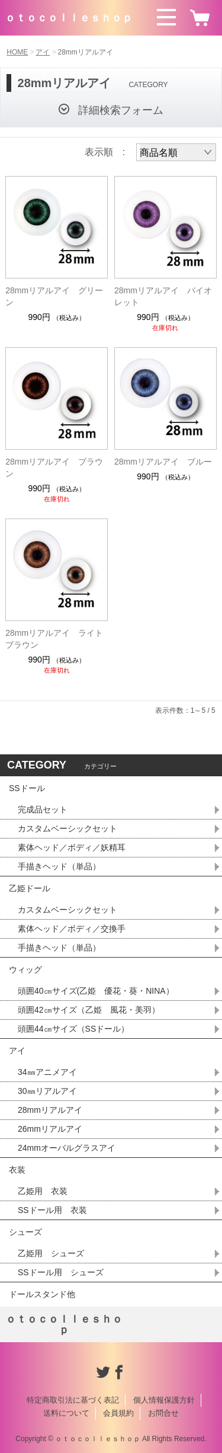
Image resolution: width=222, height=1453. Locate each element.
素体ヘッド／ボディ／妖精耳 (72, 847)
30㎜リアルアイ (47, 1091)
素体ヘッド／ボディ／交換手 (72, 928)
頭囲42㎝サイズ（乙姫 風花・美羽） (89, 1009)
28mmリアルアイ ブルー (163, 461)
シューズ (25, 1232)
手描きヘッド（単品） (59, 866)
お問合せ (163, 1413)
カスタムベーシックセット (67, 828)
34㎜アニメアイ (47, 1072)
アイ (43, 52)
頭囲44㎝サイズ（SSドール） (73, 1028)
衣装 (17, 1169)
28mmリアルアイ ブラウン (54, 467)
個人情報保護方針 (164, 1400)
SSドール (27, 788)
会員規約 (118, 1413)
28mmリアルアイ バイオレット (163, 296)
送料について (66, 1413)
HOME (17, 52)
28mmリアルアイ (50, 1110)
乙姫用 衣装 (42, 1191)
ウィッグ (25, 969)
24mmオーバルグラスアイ (66, 1148)
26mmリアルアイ (50, 1129)
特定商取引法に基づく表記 (73, 1400)
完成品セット (42, 809)
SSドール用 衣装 (52, 1210)
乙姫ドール (29, 888)
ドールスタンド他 (42, 1294)
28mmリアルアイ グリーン (54, 296)
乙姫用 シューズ (51, 1253)
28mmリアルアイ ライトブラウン (54, 638)
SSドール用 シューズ (61, 1272)
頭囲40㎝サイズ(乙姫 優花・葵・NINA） (96, 991)
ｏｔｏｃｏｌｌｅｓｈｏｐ (69, 18)
